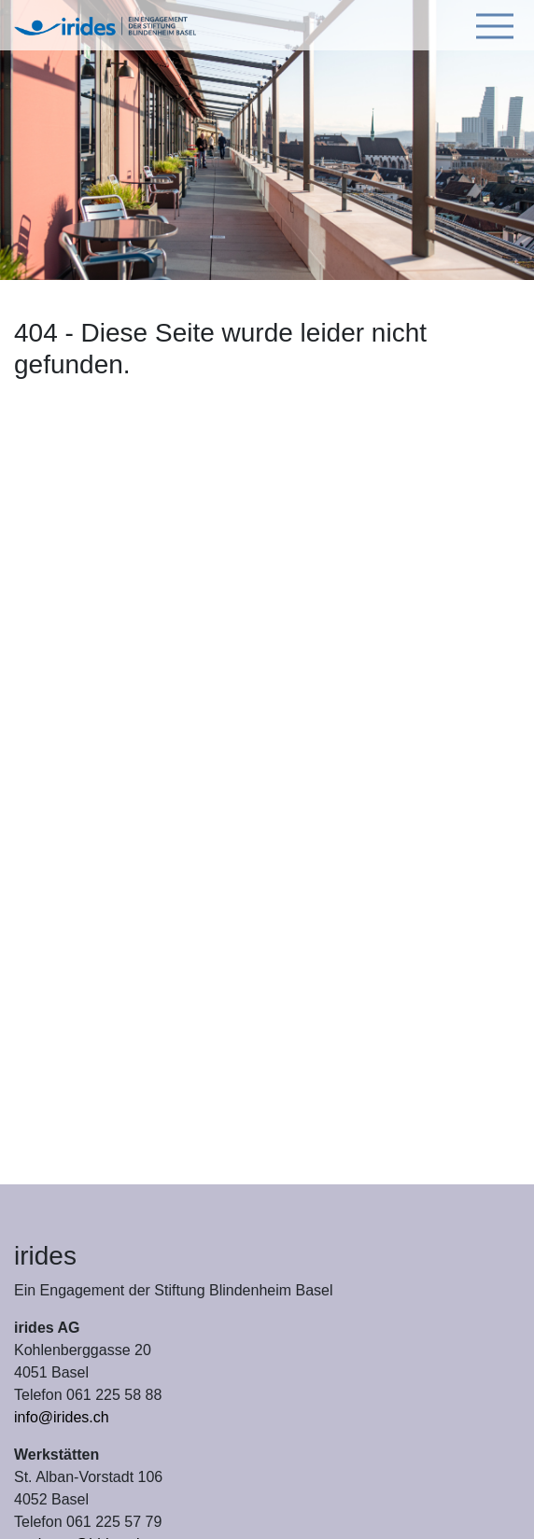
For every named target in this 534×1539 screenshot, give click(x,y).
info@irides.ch (61, 1417)
